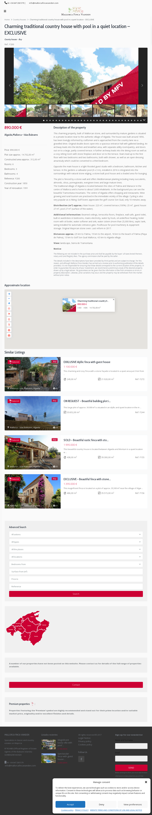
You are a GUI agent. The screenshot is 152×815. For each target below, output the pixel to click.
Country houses (19, 19)
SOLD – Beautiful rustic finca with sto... (86, 440)
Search (76, 593)
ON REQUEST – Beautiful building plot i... (87, 401)
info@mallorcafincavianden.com (20, 765)
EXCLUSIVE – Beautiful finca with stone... (87, 479)
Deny (101, 804)
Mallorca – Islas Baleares (25, 134)
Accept (70, 804)
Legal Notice (84, 738)
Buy (20, 39)
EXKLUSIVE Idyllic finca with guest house (87, 362)
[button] (146, 782)
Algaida (8, 134)
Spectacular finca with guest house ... (65, 756)
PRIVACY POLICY (82, 810)
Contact (76, 684)
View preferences (133, 804)
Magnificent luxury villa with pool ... (65, 743)
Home (7, 19)
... (64, 374)
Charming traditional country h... (93, 301)
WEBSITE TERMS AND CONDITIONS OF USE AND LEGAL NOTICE (116, 810)
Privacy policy (84, 741)
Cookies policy (67, 810)
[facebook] (81, 759)
